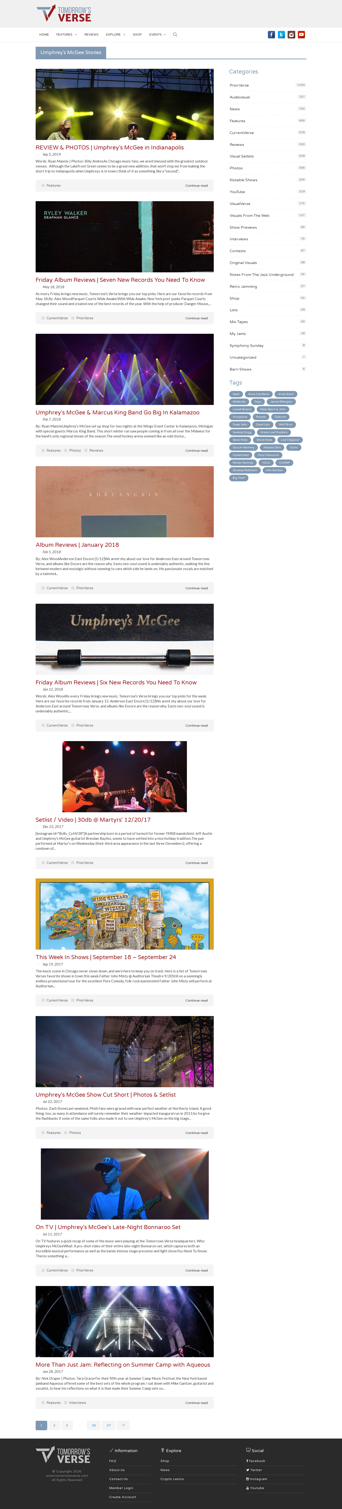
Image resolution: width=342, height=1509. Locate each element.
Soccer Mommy (243, 447)
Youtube (255, 1488)
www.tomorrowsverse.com (67, 1476)
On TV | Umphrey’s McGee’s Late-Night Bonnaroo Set (108, 1227)
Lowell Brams (242, 409)
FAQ (112, 1461)
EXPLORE (115, 34)
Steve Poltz (240, 439)
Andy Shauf (286, 394)
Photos (72, 450)
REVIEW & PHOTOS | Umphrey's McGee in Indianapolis (110, 147)
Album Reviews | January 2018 (77, 545)
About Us (117, 1470)
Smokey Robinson (245, 470)
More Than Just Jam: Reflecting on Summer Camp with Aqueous (123, 1364)
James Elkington (281, 401)
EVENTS (157, 34)
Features (67, 34)
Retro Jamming (243, 286)
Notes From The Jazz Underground (262, 274)
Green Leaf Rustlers (274, 432)
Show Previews (243, 227)
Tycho (294, 447)
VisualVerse (240, 203)
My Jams (238, 333)
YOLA (266, 462)
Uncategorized (243, 357)
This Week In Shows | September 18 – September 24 (106, 957)
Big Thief (239, 477)
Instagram (256, 1479)
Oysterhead (241, 455)
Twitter (254, 1470)
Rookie (261, 416)
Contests (238, 251)
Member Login (121, 1488)
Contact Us (118, 1479)
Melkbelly (239, 401)
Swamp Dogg (242, 432)
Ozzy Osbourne (268, 455)
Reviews (92, 35)
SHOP (137, 35)
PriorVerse (82, 318)
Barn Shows (241, 369)
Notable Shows (243, 180)
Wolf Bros (285, 424)
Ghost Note (264, 439)
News (235, 109)
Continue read (193, 186)
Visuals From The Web (250, 215)
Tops (258, 401)
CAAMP (284, 462)
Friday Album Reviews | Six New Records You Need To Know (116, 682)
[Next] (123, 1425)
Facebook (255, 1461)
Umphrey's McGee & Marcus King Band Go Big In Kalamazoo (118, 412)
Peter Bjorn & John (273, 409)
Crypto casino (172, 1479)
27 (109, 1425)
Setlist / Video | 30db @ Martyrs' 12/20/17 (93, 820)
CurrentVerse (55, 318)
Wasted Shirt (272, 447)
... (80, 1425)
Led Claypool (290, 439)
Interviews (75, 1403)
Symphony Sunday (247, 345)
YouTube (237, 192)
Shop (234, 298)
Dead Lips (263, 424)
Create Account (122, 1497)
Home (44, 35)
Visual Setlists (242, 156)
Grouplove (240, 416)
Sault (236, 394)
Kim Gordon (274, 470)
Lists (234, 310)
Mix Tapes (239, 322)
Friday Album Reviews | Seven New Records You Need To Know (120, 280)
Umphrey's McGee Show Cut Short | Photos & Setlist (106, 1094)
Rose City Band (258, 394)
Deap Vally (240, 424)
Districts (280, 416)
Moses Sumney (243, 462)
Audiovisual (240, 97)
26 (94, 1425)
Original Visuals (243, 262)
